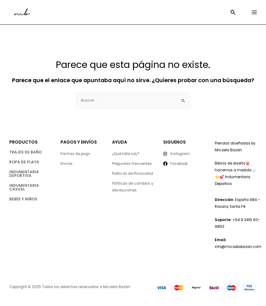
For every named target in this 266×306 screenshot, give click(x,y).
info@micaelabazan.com (238, 246)
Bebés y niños (23, 199)
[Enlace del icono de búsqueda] (233, 13)
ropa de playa (24, 162)
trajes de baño (25, 152)
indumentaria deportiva (24, 173)
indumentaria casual (24, 187)
